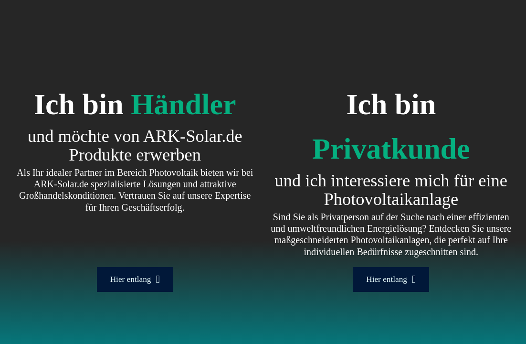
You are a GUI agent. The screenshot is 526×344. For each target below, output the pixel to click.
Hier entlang (135, 279)
